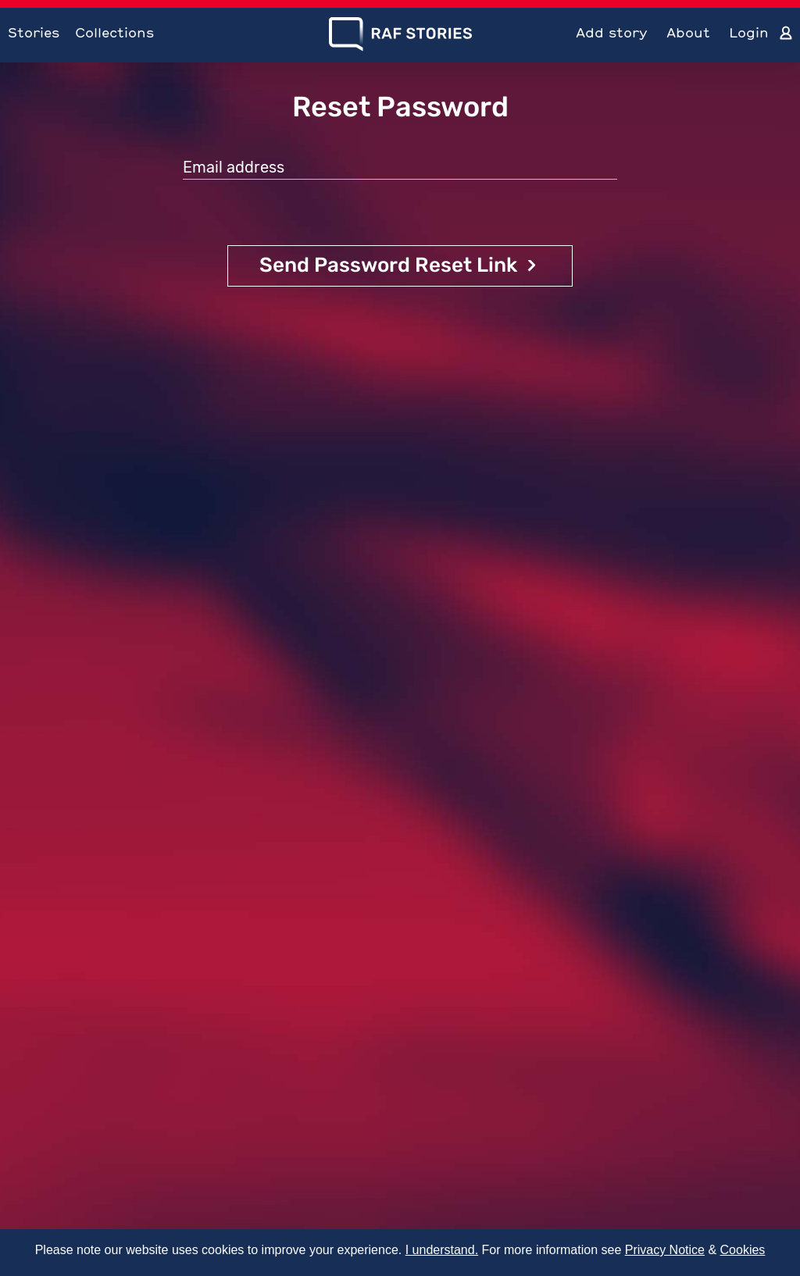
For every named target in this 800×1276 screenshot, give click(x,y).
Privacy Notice (665, 1249)
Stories (33, 32)
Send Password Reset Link (388, 265)
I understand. (441, 1249)
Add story (612, 32)
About (688, 32)
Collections (114, 32)
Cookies (743, 1249)
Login (749, 32)
